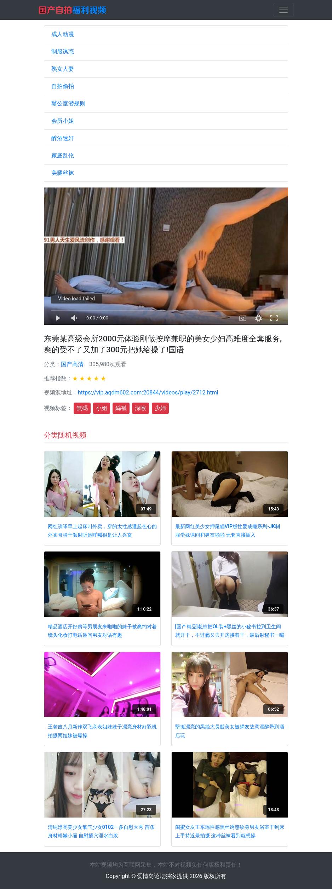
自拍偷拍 (62, 86)
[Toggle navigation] (283, 10)
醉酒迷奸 (62, 138)
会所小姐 (62, 120)
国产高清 (72, 364)
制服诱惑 (62, 51)
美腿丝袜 (62, 172)
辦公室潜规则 (68, 103)
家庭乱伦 (62, 155)
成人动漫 (62, 34)
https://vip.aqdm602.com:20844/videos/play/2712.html (148, 392)
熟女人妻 (62, 68)
